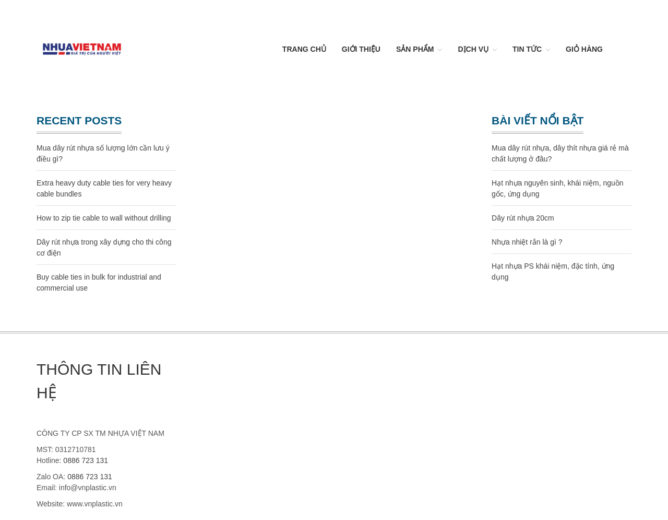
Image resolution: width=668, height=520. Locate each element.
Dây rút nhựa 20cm (523, 218)
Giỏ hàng (584, 49)
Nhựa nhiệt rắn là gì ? (527, 242)
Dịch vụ (473, 49)
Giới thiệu (361, 49)
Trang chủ (304, 49)
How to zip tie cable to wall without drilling (104, 218)
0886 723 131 (85, 460)
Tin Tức (527, 49)
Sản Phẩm (415, 49)
